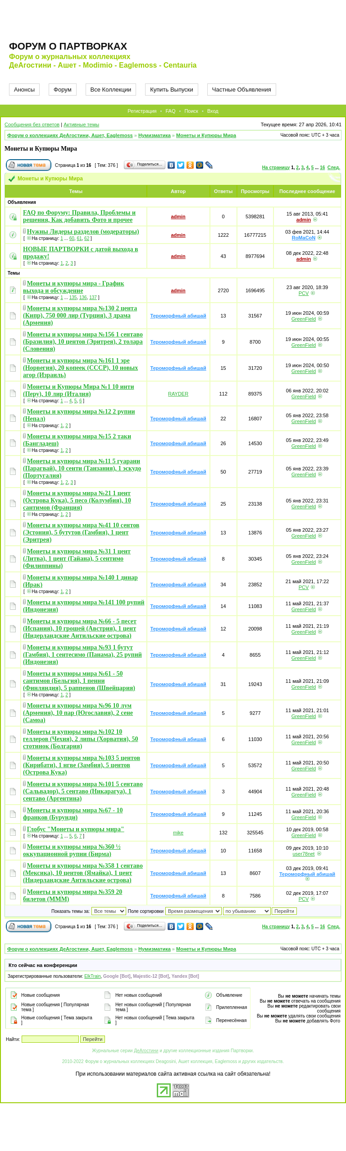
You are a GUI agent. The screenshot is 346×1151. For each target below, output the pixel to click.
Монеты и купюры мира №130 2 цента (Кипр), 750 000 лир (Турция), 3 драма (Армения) (80, 315)
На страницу (276, 167)
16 (322, 167)
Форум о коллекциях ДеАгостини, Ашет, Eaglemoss (70, 135)
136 (83, 297)
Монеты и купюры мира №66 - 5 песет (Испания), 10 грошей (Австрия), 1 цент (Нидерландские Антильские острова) (80, 628)
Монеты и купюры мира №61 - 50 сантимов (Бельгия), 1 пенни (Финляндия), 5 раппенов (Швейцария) (79, 680)
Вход (213, 111)
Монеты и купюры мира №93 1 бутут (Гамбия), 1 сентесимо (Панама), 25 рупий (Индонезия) (82, 654)
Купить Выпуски (171, 89)
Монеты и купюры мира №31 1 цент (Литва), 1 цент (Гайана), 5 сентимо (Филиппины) (77, 558)
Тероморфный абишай (178, 315)
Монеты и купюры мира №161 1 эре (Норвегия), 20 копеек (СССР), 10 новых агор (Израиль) (80, 367)
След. (334, 167)
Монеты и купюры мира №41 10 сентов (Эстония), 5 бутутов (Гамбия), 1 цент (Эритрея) (81, 532)
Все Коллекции (111, 89)
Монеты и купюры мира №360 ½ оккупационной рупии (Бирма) (72, 850)
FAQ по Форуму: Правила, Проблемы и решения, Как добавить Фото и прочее (79, 216)
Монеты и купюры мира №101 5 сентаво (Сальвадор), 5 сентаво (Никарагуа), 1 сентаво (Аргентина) (83, 791)
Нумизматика (154, 135)
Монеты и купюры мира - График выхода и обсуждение (73, 287)
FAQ (170, 111)
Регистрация (141, 111)
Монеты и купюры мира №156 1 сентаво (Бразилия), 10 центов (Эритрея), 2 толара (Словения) (83, 341)
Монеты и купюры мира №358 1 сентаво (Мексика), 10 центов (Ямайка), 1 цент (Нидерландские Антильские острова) (83, 873)
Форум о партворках (68, 46)
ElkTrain (92, 976)
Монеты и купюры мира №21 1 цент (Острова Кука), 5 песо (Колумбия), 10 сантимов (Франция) (77, 500)
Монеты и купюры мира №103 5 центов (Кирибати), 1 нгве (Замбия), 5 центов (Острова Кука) (81, 765)
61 (79, 238)
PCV (304, 293)
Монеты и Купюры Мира (206, 135)
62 (86, 238)
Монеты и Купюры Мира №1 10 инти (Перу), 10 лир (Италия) (78, 390)
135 (73, 297)
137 (93, 297)
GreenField (303, 319)
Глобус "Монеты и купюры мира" (75, 829)
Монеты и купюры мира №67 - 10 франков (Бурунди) (73, 814)
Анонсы (24, 89)
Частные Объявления (241, 89)
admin (178, 216)
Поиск (191, 111)
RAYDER (178, 393)
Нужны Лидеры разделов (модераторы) (83, 231)
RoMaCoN (304, 237)
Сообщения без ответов (32, 124)
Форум (63, 89)
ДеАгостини (146, 1050)
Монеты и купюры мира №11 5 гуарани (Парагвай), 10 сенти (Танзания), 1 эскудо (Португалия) (82, 468)
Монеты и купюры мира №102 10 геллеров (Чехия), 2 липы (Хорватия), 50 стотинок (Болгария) (80, 739)
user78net (304, 853)
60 (71, 238)
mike (178, 832)
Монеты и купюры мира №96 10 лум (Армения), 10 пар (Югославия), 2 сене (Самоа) (78, 712)
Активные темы (81, 124)
